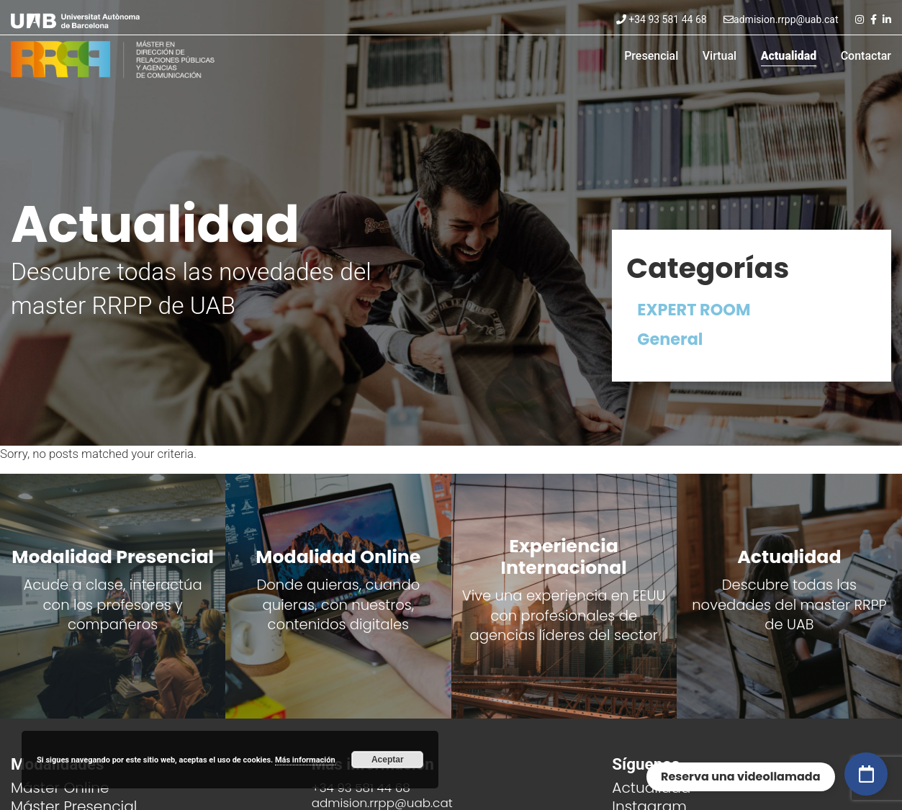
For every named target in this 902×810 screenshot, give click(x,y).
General (670, 339)
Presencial (651, 56)
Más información (305, 760)
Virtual (719, 56)
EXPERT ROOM (693, 309)
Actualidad (789, 56)
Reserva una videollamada (741, 776)
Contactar (866, 56)
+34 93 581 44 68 (661, 19)
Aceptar (387, 760)
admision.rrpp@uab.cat (780, 19)
